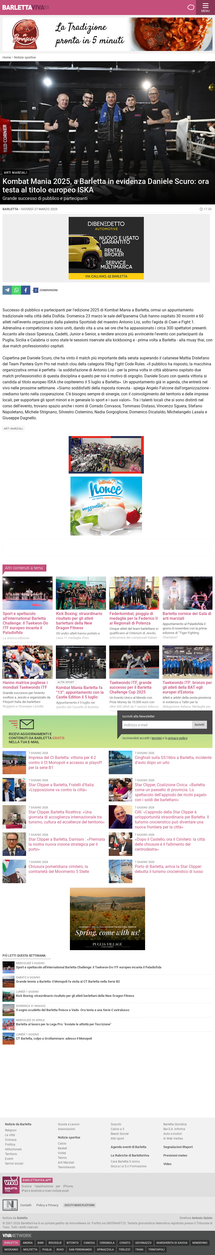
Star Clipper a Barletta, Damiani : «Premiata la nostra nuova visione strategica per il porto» (67, 844)
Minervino (199, 1243)
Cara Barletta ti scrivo (125, 1161)
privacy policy (177, 738)
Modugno (11, 1249)
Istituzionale (13, 1149)
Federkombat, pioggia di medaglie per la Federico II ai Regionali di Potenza (134, 618)
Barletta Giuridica (175, 1124)
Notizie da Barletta (18, 1124)
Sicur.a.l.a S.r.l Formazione (128, 1166)
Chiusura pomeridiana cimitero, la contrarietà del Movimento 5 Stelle (59, 869)
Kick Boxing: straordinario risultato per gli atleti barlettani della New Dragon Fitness (79, 620)
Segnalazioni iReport (178, 1147)
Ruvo (60, 1249)
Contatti (25, 1205)
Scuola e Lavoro (68, 1124)
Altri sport (117, 1138)
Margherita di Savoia (172, 1243)
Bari (41, 1243)
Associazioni (66, 1129)
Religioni (11, 1130)
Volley (62, 1153)
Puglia (47, 1249)
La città (10, 1135)
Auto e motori (172, 1134)
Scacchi (116, 1124)
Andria (28, 1243)
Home (7, 57)
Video (167, 1164)
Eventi (9, 1159)
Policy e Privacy (47, 1205)
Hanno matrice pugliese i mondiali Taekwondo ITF (25, 685)
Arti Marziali (66, 1162)
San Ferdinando (80, 1249)
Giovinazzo (143, 1243)
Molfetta (30, 1249)
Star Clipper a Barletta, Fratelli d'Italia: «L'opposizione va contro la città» (62, 787)
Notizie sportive (25, 57)
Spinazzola (105, 1249)
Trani (139, 1249)
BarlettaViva (28, 7)
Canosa (89, 1243)
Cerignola (107, 1243)
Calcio (62, 1143)
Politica (10, 1144)
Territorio (11, 1154)
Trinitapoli (156, 1249)
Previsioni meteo (175, 1155)
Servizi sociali (14, 1163)
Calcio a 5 (117, 1129)
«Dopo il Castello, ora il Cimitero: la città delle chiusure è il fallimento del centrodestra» (170, 844)
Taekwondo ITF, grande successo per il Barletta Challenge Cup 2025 (131, 687)
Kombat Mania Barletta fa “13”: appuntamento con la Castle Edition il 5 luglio (80, 692)
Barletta (11, 1243)
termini (157, 738)
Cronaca (11, 1140)
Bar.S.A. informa (174, 1129)
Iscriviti (199, 724)
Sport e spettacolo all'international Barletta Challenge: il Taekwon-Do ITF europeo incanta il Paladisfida (25, 623)
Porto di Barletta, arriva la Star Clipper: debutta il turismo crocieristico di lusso (169, 869)
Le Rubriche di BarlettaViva (130, 1155)
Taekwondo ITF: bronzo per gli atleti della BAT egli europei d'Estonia (187, 687)
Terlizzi (124, 1249)
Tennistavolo (66, 1167)
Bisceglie (55, 1243)
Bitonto (73, 1243)
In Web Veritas (173, 1138)
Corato (125, 1243)
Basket (62, 1148)
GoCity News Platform (79, 1205)
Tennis (62, 1158)
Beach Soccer (120, 1134)
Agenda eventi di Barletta (128, 1147)
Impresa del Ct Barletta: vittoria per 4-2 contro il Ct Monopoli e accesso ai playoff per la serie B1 (65, 762)
